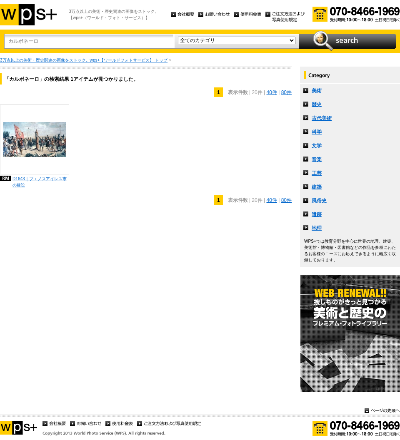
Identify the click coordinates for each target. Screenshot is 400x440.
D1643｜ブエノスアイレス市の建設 (39, 181)
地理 (317, 228)
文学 (317, 146)
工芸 (317, 173)
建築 (317, 187)
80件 (286, 92)
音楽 (317, 159)
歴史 (317, 104)
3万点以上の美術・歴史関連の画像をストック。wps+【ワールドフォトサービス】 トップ (84, 60)
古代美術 (322, 118)
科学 (317, 132)
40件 (271, 92)
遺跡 (317, 214)
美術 (317, 91)
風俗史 (319, 201)
